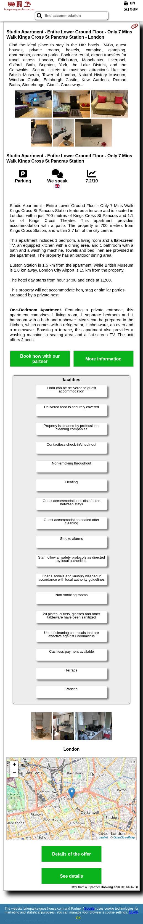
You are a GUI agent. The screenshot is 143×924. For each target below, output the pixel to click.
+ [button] (14, 765)
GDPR (133, 912)
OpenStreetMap (124, 837)
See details (71, 876)
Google (89, 908)
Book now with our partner (40, 359)
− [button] (14, 773)
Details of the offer (71, 854)
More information (103, 359)
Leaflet (103, 837)
